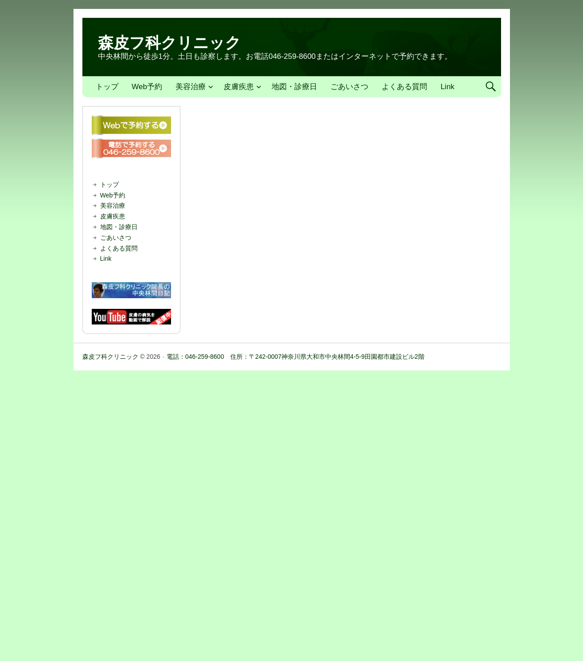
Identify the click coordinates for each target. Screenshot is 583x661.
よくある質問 (404, 86)
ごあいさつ (349, 86)
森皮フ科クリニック (169, 42)
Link (447, 86)
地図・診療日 (294, 86)
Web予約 (147, 86)
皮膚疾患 (239, 86)
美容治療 (190, 86)
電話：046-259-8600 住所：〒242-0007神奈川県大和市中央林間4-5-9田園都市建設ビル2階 (295, 356)
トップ (107, 86)
